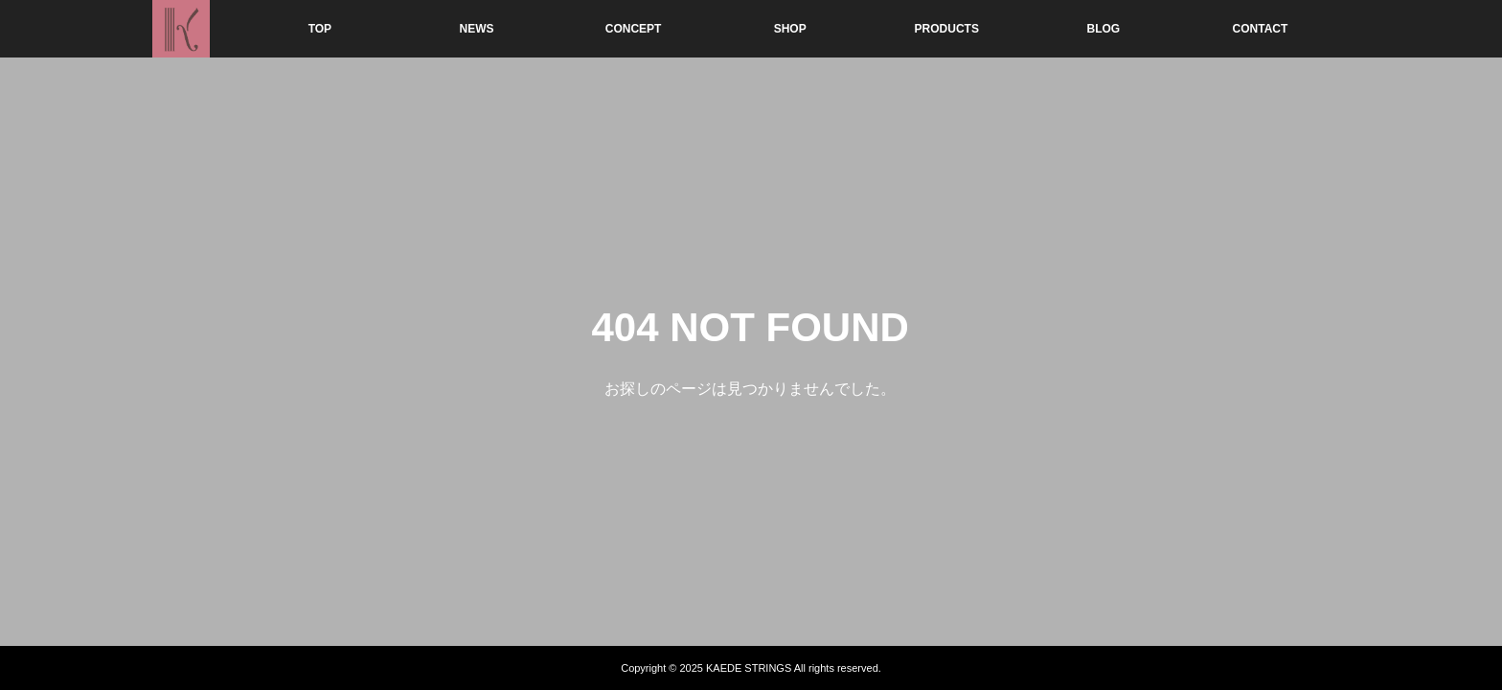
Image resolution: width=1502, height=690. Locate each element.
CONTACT (1260, 28)
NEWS (477, 28)
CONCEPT (633, 28)
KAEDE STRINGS (748, 668)
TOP (319, 28)
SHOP (790, 28)
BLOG (1104, 28)
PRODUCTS (947, 28)
